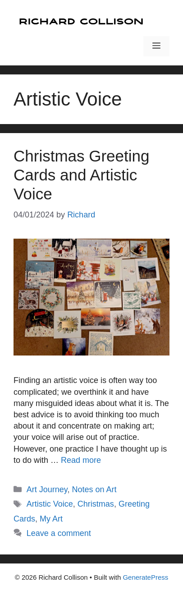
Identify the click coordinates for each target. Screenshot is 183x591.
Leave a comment (59, 533)
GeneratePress (145, 577)
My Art (51, 518)
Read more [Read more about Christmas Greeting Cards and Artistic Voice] (81, 460)
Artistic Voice (50, 503)
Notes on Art (94, 489)
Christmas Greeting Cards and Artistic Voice (81, 175)
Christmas (96, 503)
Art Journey (47, 489)
